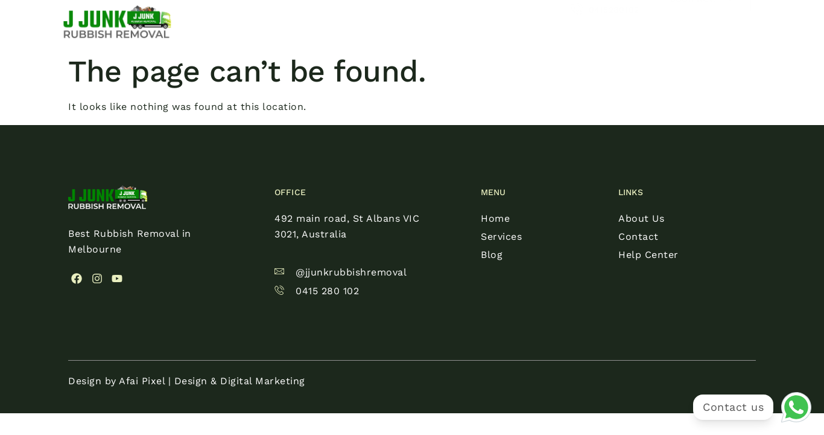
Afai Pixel (142, 381)
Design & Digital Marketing (239, 381)
